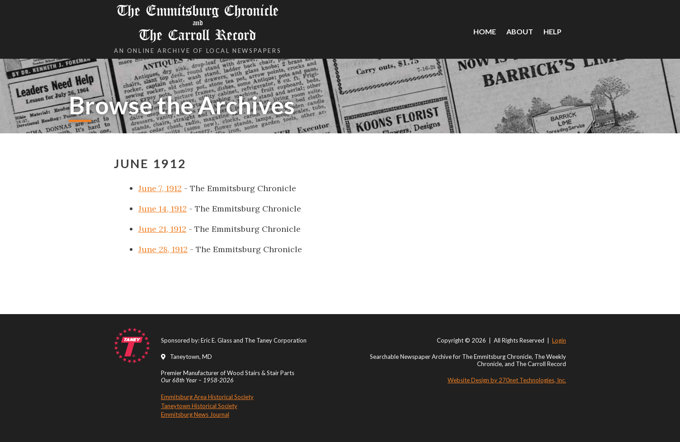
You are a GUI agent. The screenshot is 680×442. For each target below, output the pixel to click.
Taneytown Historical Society (199, 405)
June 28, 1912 (163, 249)
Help (552, 31)
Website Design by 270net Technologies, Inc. (507, 380)
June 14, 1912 (162, 208)
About (519, 31)
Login (559, 340)
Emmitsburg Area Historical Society (207, 396)
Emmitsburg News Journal (195, 414)
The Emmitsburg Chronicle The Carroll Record (197, 23)
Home (484, 31)
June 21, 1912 (162, 229)
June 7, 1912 (160, 188)
